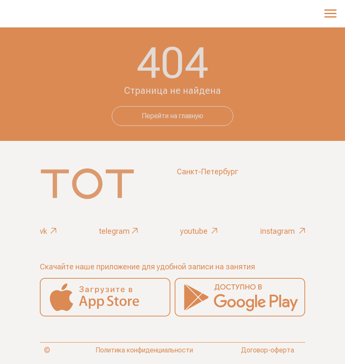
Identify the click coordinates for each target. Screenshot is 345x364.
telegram (114, 231)
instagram (277, 231)
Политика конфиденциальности (144, 350)
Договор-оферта (267, 350)
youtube (194, 231)
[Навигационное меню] (330, 13)
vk (43, 231)
